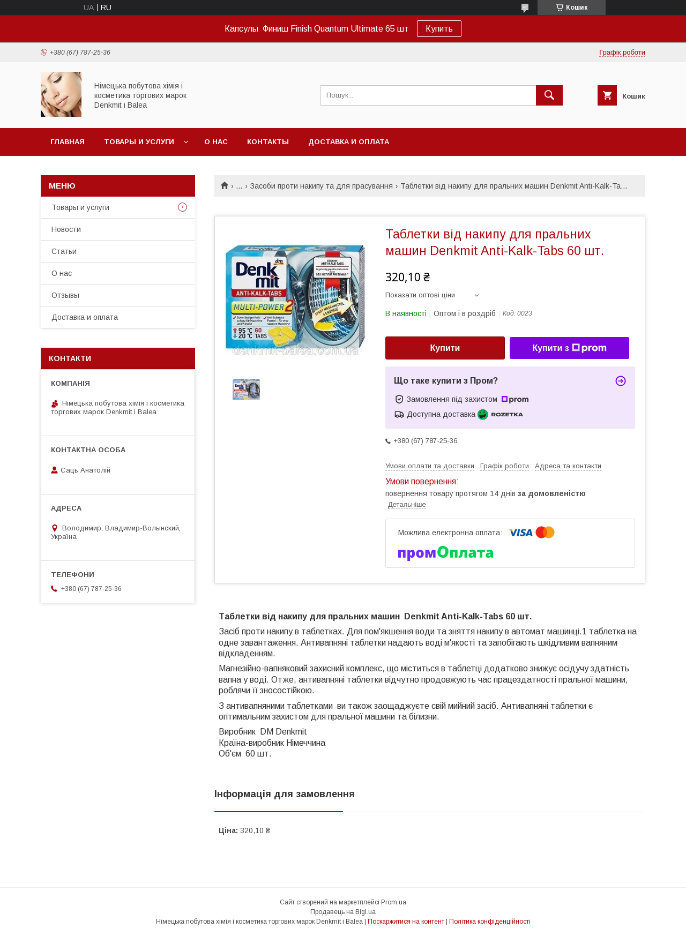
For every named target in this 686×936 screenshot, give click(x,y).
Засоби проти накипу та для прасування (321, 186)
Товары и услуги (139, 142)
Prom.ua (393, 902)
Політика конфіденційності (490, 921)
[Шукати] (549, 95)
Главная (67, 142)
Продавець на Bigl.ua (343, 912)
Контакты (268, 142)
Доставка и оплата (348, 142)
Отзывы (65, 295)
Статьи (64, 251)
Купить (439, 28)
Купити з (569, 348)
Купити (445, 348)
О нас (216, 142)
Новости (66, 229)
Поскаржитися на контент (406, 921)
